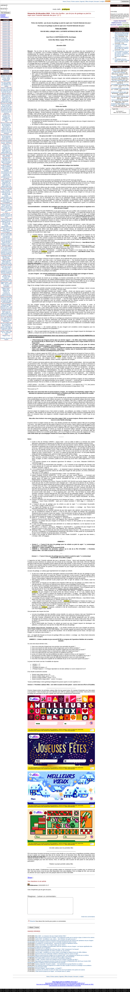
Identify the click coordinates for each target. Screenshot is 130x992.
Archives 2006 (6, 54)
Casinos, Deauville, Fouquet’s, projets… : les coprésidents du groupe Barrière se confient (58, 967)
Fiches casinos (75, 1)
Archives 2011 (6, 46)
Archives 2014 (6, 41)
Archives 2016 (6, 37)
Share (30, 878)
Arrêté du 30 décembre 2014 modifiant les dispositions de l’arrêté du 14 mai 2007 (6, 118)
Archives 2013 (6, 42)
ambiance (122, 27)
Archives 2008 (6, 50)
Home (64, 1)
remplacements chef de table (118, 92)
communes (125, 23)
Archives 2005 (6, 55)
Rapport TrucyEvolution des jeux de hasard (6, 337)
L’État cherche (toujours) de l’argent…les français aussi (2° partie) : (53, 974)
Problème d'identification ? (4, 16)
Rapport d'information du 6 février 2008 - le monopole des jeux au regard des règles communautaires (6, 300)
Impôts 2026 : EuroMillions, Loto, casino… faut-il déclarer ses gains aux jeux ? (56, 942)
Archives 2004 (6, 57)
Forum (68, 1)
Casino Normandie (120, 21)
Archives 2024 (6, 24)
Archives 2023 (6, 26)
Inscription (3, 14)
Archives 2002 (6, 60)
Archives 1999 (6, 65)
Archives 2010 (6, 47)
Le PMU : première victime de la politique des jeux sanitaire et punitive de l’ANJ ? (56, 962)
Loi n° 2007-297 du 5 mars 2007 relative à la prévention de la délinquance (6, 319)
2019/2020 (6, 72)
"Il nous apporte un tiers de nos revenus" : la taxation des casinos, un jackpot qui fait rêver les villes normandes (122, 54)
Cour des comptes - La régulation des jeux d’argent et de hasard (6, 84)
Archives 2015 (6, 39)
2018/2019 (6, 70)
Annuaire (96, 1)
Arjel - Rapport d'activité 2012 (6, 156)
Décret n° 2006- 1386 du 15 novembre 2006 (6, 333)
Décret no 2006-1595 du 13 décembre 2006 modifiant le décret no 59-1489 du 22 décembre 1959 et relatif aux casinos (6, 326)
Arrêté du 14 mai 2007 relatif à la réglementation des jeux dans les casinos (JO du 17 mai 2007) (6, 313)
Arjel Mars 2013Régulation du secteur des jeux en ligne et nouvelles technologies (6, 161)
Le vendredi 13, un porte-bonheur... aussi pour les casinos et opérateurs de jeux (56, 946)
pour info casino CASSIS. (118, 72)
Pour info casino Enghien (118, 80)
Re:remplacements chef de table (119, 84)
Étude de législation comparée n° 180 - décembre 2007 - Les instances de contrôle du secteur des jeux (6, 306)
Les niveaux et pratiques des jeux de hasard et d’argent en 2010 (6, 215)
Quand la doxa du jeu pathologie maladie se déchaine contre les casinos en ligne (56, 957)
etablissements (116, 23)
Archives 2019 (6, 33)
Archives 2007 (6, 52)
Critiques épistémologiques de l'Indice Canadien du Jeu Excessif (52, 954)
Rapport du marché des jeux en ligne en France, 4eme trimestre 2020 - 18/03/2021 (6, 78)
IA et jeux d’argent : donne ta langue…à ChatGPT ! (48, 971)
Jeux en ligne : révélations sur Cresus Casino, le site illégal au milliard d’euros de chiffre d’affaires (61, 955)
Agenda (82, 1)
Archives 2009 (6, 49)
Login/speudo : (4, 5)
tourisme (113, 25)
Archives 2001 (6, 62)
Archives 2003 (6, 59)
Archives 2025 (6, 23)
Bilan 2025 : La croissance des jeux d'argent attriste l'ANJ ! (50, 939)
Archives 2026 (6, 21)
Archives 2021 (6, 29)
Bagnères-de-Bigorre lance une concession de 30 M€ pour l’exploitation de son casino (122, 34)
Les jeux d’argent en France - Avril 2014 (6, 142)
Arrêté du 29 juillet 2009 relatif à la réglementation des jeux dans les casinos (6, 262)
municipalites (114, 27)
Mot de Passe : (4, 8)
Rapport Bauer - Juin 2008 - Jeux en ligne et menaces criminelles (6, 284)
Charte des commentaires (88, 920)
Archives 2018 (6, 34)
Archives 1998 (6, 67)
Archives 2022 (6, 28)
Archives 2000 (6, 64)
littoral (127, 27)
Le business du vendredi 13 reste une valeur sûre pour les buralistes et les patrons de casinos (60, 973)
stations (119, 25)
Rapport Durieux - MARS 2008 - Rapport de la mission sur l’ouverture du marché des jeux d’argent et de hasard (6, 291)
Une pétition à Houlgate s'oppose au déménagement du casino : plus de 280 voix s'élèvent (122, 46)
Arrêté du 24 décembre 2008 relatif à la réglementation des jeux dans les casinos (6, 278)
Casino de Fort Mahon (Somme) (119, 100)
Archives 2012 (6, 44)
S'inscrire (32, 924)
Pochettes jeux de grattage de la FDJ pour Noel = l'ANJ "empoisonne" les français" (57, 952)
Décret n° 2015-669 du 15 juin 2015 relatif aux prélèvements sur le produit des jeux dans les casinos (6, 90)
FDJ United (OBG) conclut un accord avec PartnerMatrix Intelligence (53, 961)
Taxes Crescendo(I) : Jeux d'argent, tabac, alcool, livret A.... (51, 948)
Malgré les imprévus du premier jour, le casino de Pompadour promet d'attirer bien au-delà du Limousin (122, 39)
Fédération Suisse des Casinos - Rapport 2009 (6, 258)
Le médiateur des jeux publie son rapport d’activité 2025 (122, 60)
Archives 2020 (6, 31)
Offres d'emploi (89, 1)
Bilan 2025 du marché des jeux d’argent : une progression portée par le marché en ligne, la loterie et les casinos (64, 940)
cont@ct (102, 1)
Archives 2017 (6, 36)
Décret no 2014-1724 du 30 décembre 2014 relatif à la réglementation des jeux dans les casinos (6, 137)
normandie (126, 25)
